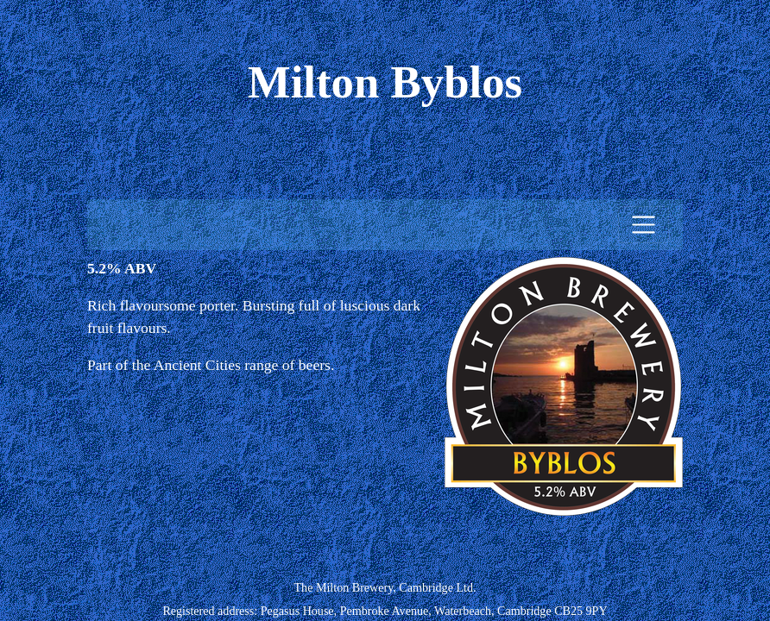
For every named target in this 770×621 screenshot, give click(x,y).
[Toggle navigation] (643, 224)
